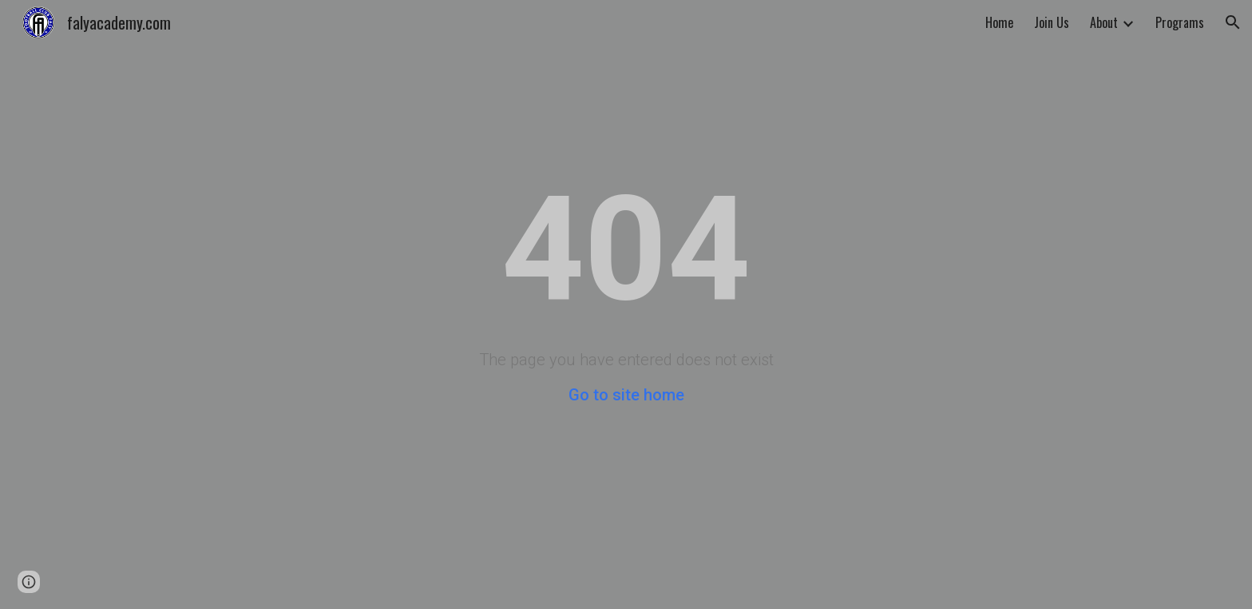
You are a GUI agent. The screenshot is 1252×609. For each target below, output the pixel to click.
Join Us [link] (1051, 22)
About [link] (1104, 22)
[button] (1233, 22)
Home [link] (999, 22)
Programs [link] (1179, 22)
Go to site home (626, 394)
